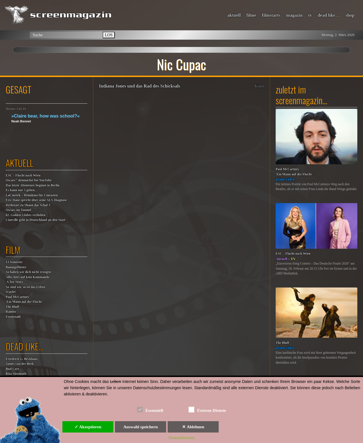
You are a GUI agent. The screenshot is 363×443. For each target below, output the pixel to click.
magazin (294, 15)
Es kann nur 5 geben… (22, 190)
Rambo (11, 312)
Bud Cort (12, 369)
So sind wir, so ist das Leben (25, 287)
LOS (109, 35)
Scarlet (11, 292)
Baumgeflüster (16, 267)
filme (251, 15)
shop (349, 15)
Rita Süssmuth (16, 374)
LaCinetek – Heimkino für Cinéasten (32, 195)
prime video (285, 179)
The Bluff (12, 307)
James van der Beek (20, 364)
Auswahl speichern (140, 427)
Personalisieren (181, 437)
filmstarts (271, 15)
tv (310, 15)
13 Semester (14, 262)
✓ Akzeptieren (88, 427)
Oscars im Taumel (18, 210)
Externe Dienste (207, 409)
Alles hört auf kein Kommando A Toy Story (27, 279)
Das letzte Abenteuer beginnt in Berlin (33, 185)
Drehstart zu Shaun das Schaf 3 (28, 205)
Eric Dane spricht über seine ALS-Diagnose (36, 200)
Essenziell (150, 409)
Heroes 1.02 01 (16, 109)
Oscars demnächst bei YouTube (29, 180)
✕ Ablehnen (193, 427)
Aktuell (281, 259)
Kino (259, 86)
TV (293, 259)
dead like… (329, 15)
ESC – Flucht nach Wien (23, 175)
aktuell (234, 15)
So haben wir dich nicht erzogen (28, 272)
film (13, 249)
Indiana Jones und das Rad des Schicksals (139, 86)
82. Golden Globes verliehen (25, 215)
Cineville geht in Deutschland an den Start (35, 220)
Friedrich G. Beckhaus (22, 359)
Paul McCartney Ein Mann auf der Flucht (24, 299)
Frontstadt (13, 317)
